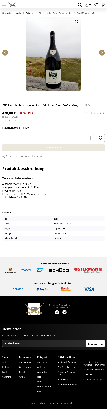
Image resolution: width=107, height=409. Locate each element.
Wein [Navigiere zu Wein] (18, 13)
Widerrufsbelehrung (67, 384)
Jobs (39, 376)
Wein (4, 362)
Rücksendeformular (67, 362)
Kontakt (40, 391)
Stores (40, 381)
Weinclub (41, 367)
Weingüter (42, 372)
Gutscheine (42, 362)
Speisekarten (25, 367)
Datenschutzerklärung (93, 369)
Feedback (87, 374)
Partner (22, 376)
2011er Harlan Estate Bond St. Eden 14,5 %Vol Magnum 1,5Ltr (67, 13)
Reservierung (25, 362)
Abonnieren (95, 344)
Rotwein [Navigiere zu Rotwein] (29, 13)
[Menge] (48, 138)
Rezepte (22, 372)
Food (4, 372)
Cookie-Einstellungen (93, 379)
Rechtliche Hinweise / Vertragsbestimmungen (94, 363)
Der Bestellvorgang (66, 367)
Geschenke (7, 376)
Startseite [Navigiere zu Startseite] (6, 13)
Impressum (63, 379)
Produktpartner (44, 386)
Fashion (5, 367)
